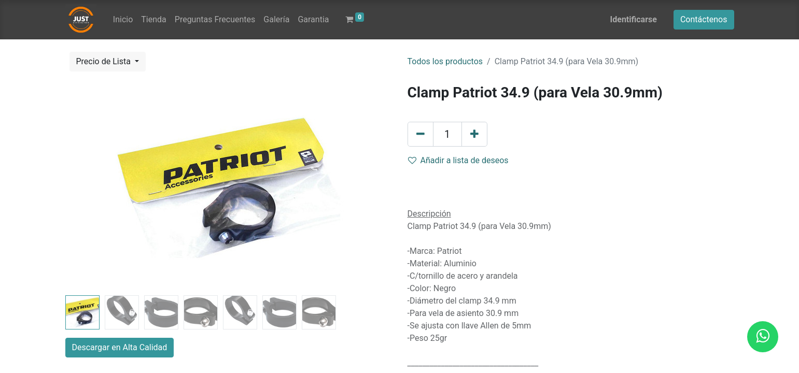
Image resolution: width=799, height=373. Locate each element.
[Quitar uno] (420, 134)
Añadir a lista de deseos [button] (458, 160)
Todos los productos (445, 61)
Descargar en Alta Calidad (119, 347)
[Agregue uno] (474, 134)
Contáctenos (703, 19)
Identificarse (633, 19)
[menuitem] (123, 19)
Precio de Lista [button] (104, 61)
